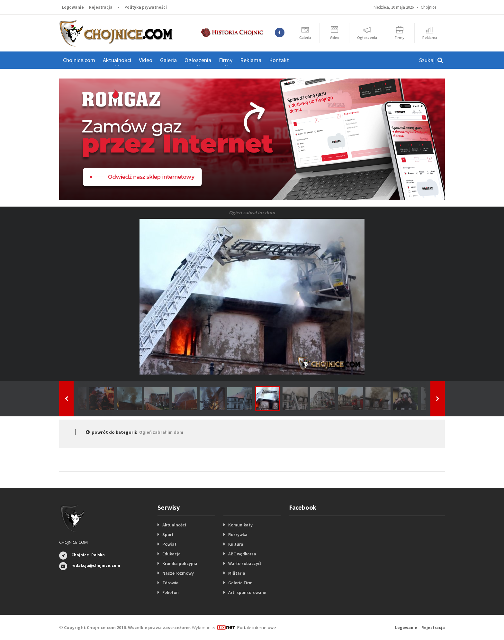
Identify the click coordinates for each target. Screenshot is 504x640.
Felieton (170, 592)
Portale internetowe (256, 627)
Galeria (168, 60)
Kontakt (279, 60)
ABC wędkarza (242, 554)
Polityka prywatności (145, 7)
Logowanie (73, 7)
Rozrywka (238, 534)
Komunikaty (240, 525)
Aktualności (174, 525)
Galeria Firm (240, 583)
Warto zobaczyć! (244, 563)
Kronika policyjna (179, 563)
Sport (168, 534)
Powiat (169, 544)
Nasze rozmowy (178, 573)
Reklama (250, 60)
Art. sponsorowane (247, 592)
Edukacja (171, 554)
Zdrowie (170, 583)
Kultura (235, 544)
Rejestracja (101, 7)
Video (145, 60)
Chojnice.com (79, 60)
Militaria (236, 573)
